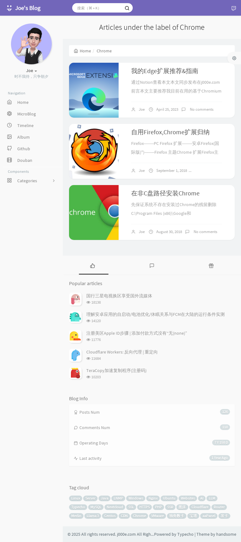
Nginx (153, 498)
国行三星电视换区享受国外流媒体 (119, 296)
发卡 (224, 515)
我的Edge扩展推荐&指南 (164, 71)
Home (82, 51)
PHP (158, 507)
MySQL (95, 507)
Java (104, 498)
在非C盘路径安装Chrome (165, 193)
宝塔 (193, 515)
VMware (157, 515)
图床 (182, 507)
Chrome (139, 515)
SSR (170, 507)
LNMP (118, 498)
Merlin (76, 515)
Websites (188, 498)
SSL (131, 507)
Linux (75, 498)
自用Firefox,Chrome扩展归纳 (170, 132)
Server (90, 498)
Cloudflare (199, 507)
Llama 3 (93, 515)
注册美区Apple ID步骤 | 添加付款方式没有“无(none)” (136, 333)
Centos (109, 515)
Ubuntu (169, 498)
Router (219, 507)
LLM (212, 498)
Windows (135, 498)
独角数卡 (176, 515)
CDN (124, 515)
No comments (201, 109)
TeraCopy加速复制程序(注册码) (116, 370)
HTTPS (144, 507)
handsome (226, 534)
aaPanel (208, 515)
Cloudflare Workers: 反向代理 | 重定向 (122, 352)
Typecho (78, 507)
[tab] (92, 265)
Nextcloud (115, 507)
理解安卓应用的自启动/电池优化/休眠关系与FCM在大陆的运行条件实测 (155, 314)
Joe (142, 109)
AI (201, 498)
